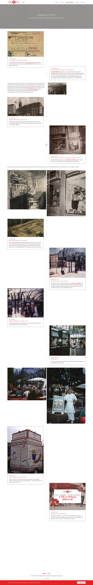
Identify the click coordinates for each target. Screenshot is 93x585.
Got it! (81, 582)
